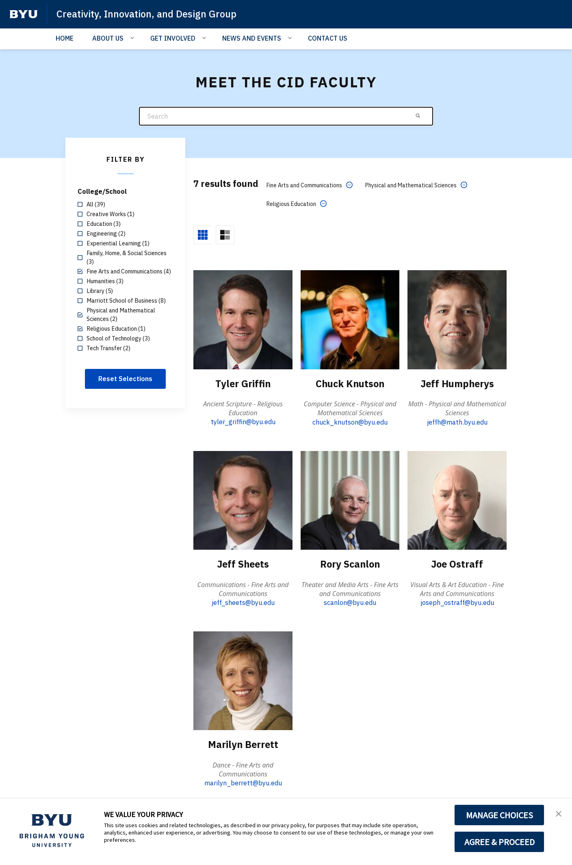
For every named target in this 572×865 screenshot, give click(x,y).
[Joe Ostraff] (457, 499)
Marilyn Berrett (243, 743)
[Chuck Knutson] (350, 319)
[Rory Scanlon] (350, 499)
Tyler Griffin (243, 383)
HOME (65, 38)
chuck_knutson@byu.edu (350, 422)
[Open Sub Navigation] (133, 38)
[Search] (286, 116)
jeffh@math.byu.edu (457, 422)
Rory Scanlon (350, 563)
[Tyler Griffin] (242, 319)
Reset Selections (125, 379)
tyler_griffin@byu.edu (243, 422)
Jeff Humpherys (457, 383)
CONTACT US (327, 38)
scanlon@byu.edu (350, 602)
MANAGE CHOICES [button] (499, 815)
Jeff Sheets (243, 563)
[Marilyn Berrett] (242, 680)
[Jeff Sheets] (242, 499)
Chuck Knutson (350, 383)
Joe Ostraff (457, 563)
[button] (558, 813)
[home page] (23, 14)
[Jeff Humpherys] (457, 319)
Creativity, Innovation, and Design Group (147, 13)
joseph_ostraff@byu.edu (457, 602)
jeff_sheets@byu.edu (243, 602)
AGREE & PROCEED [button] (499, 842)
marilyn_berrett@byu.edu (243, 782)
